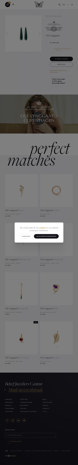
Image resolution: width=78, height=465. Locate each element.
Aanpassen (26, 236)
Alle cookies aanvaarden (46, 236)
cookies (42, 228)
